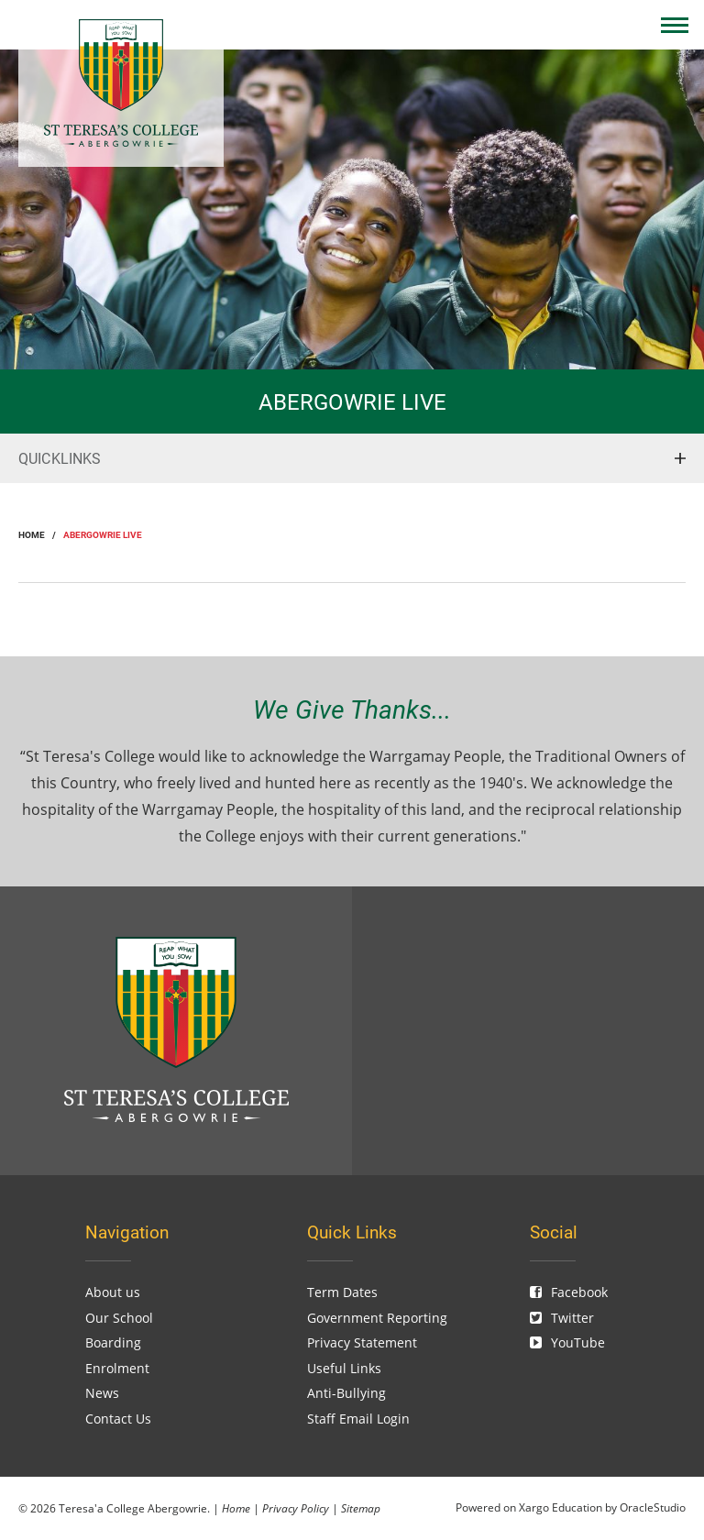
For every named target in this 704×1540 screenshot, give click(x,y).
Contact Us (118, 1418)
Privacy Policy (295, 1508)
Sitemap (360, 1508)
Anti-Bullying (346, 1393)
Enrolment (117, 1368)
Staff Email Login (358, 1418)
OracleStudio (653, 1507)
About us (112, 1292)
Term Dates (342, 1292)
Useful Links (344, 1368)
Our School (119, 1317)
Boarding (113, 1342)
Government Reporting (377, 1317)
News (102, 1393)
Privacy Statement (362, 1342)
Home (236, 1508)
